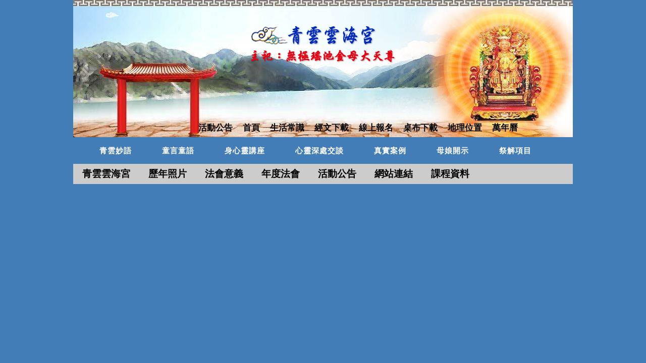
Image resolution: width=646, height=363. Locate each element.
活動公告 (337, 173)
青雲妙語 (115, 151)
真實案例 (390, 151)
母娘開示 (453, 151)
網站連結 (393, 173)
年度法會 (280, 173)
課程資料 (450, 173)
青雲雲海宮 (106, 173)
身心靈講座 (245, 151)
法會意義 (224, 173)
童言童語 (178, 151)
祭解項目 (515, 151)
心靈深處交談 (319, 151)
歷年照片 (167, 173)
